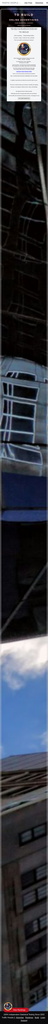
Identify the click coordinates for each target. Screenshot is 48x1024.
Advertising (18, 71)
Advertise (39, 3)
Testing (22, 71)
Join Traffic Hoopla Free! (24, 98)
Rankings (27, 71)
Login (43, 1018)
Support (24, 1021)
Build (37, 1018)
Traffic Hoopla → (11, 3)
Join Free (28, 3)
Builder (30, 71)
